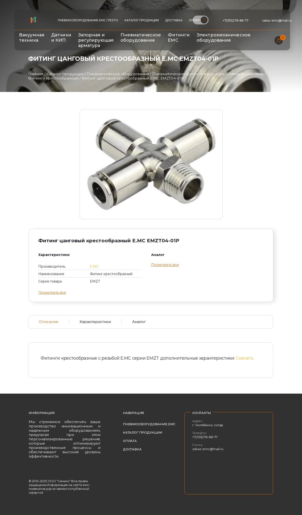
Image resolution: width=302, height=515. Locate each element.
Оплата (130, 441)
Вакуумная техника (31, 37)
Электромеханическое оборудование (224, 37)
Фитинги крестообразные (53, 78)
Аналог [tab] (139, 321)
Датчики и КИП (61, 37)
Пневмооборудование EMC (149, 424)
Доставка (173, 20)
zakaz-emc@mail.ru (277, 20)
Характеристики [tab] (95, 321)
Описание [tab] (48, 321)
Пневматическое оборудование (141, 37)
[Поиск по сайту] (201, 20)
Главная (35, 74)
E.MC (94, 266)
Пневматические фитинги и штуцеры (188, 74)
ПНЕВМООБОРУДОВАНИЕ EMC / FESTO (88, 20)
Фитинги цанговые (245, 74)
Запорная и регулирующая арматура (96, 40)
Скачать (244, 358)
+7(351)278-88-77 (235, 20)
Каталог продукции (142, 20)
